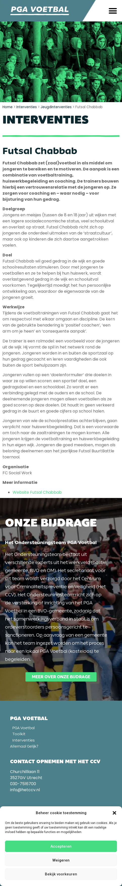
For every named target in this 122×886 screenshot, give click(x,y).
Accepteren (61, 846)
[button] (114, 812)
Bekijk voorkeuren (61, 874)
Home (8, 107)
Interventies (26, 107)
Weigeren (61, 860)
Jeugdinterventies (56, 107)
